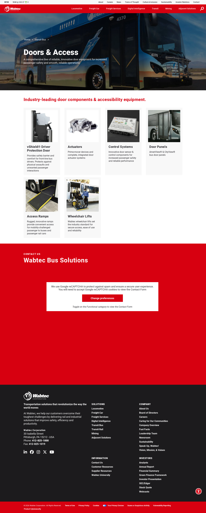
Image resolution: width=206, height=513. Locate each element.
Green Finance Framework (153, 475)
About (100, 2)
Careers (110, 2)
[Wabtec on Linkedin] (25, 452)
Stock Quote (145, 487)
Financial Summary (149, 471)
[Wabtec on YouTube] (52, 452)
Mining (95, 433)
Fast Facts (144, 429)
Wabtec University (101, 475)
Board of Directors (148, 412)
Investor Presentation (150, 479)
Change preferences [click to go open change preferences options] (102, 298)
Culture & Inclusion (150, 2)
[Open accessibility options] (198, 491)
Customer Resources (102, 466)
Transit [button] (155, 8)
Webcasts (144, 491)
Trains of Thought (132, 2)
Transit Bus (40, 39)
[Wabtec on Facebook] (32, 452)
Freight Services (100, 417)
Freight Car (97, 412)
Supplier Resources (102, 471)
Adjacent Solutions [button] (187, 8)
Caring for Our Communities (153, 421)
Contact (196, 2)
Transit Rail (97, 429)
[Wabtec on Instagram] (38, 452)
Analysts (143, 462)
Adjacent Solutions (101, 437)
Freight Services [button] (113, 8)
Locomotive (98, 408)
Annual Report (146, 466)
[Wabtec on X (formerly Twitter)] (45, 452)
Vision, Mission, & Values (152, 450)
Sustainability (166, 2)
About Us (144, 408)
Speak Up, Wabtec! (149, 446)
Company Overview (149, 425)
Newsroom (144, 437)
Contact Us (97, 462)
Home (27, 39)
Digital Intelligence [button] (136, 8)
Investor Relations (182, 2)
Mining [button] (168, 8)
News (119, 2)
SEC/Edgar (144, 483)
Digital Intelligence (101, 421)
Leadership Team (148, 433)
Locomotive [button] (77, 8)
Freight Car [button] (94, 8)
